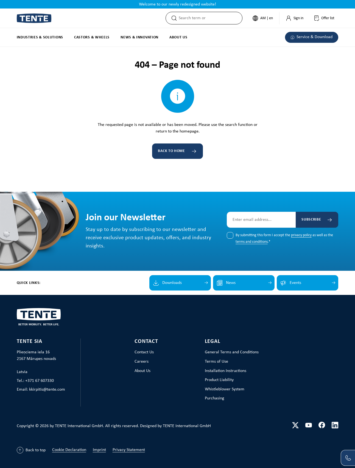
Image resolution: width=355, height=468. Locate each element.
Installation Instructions (225, 371)
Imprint (99, 450)
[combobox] (210, 18)
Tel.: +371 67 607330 (35, 381)
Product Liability (219, 380)
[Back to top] (31, 450)
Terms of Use (216, 361)
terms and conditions (252, 242)
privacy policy (301, 235)
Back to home (171, 151)
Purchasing (214, 398)
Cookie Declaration (69, 450)
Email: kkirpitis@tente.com (41, 389)
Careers (142, 361)
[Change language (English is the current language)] (262, 18)
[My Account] (294, 18)
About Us (142, 371)
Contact (146, 341)
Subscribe (310, 220)
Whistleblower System (224, 389)
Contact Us (144, 352)
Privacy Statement (129, 450)
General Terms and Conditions (232, 352)
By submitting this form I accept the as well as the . (284, 238)
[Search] (171, 18)
